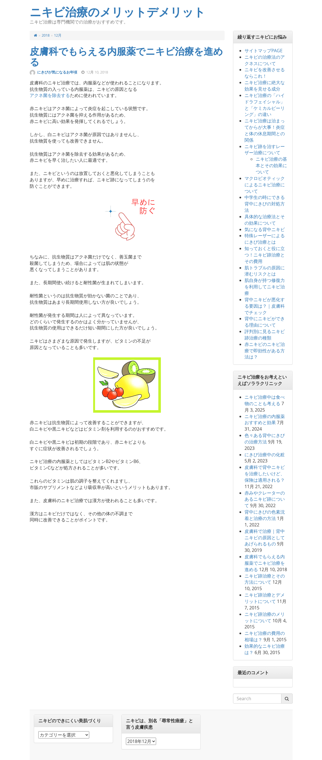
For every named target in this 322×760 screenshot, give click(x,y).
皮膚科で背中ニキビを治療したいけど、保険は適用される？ (265, 473)
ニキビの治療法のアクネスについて (265, 60)
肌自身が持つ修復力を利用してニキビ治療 (265, 286)
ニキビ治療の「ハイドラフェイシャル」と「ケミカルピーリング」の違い (265, 105)
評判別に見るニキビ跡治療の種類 (265, 334)
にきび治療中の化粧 (265, 455)
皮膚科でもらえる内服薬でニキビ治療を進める (126, 57)
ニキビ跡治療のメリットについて (265, 617)
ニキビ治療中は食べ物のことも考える (265, 400)
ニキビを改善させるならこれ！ (265, 72)
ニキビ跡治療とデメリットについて (265, 598)
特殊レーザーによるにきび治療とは (265, 238)
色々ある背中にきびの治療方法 (265, 438)
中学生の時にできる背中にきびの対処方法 (265, 203)
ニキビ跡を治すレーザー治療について (265, 149)
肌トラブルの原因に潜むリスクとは (265, 271)
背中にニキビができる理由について (265, 321)
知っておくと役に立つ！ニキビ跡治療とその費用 (265, 254)
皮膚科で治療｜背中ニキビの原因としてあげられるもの (265, 537)
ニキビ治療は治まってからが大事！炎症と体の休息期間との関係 (265, 130)
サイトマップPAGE (264, 51)
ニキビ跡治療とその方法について (265, 579)
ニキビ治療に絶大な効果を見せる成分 (265, 85)
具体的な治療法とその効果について (265, 219)
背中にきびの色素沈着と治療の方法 (265, 515)
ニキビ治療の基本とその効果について (271, 165)
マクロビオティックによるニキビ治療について (265, 184)
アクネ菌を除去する (50, 95)
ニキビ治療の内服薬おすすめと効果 (265, 419)
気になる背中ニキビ (265, 229)
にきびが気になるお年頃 (57, 72)
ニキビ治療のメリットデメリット (117, 12)
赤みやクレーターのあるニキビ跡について (265, 499)
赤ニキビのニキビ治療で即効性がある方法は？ (265, 350)
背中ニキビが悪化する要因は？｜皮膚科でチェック (265, 305)
